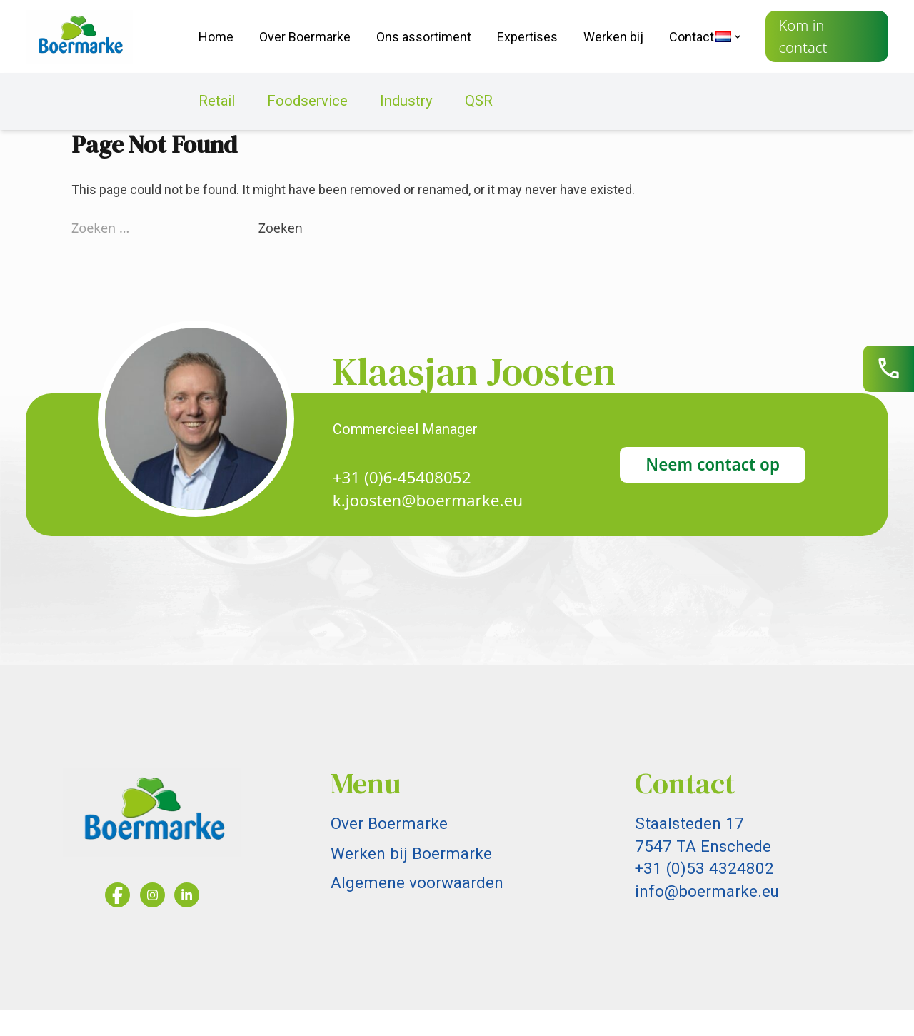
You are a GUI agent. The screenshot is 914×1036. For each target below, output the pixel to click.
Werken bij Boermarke (411, 853)
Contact (691, 36)
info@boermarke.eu (707, 891)
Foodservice (307, 100)
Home (216, 36)
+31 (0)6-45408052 (402, 477)
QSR (479, 100)
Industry (406, 100)
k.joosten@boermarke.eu (428, 500)
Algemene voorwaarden (417, 882)
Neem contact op (713, 464)
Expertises (527, 36)
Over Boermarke (305, 36)
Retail (217, 100)
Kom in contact (802, 36)
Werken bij (613, 36)
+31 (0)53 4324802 (704, 868)
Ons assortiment (423, 36)
